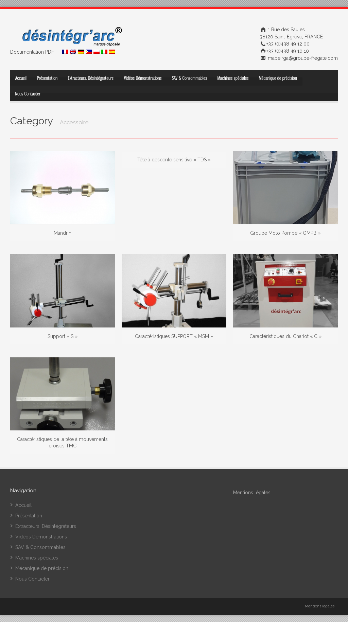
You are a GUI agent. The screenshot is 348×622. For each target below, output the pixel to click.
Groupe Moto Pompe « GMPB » (285, 233)
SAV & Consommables (40, 547)
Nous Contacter (32, 579)
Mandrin (62, 233)
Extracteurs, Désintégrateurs (45, 526)
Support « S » (62, 336)
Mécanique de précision (41, 568)
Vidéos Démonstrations (41, 536)
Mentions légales (319, 606)
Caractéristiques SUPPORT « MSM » (174, 336)
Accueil (23, 505)
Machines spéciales (36, 558)
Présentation (28, 515)
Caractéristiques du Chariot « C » (285, 336)
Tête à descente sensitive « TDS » (174, 159)
